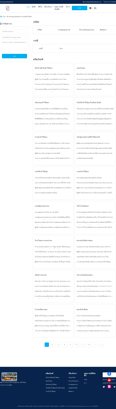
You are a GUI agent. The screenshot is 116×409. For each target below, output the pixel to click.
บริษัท (40, 30)
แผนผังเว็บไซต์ (73, 388)
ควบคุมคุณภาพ (64, 30)
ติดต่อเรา (103, 30)
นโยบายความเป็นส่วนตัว (25, 406)
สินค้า (34, 7)
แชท (79, 8)
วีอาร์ (68, 7)
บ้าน (28, 7)
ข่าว (61, 48)
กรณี (41, 48)
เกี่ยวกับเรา (48, 7)
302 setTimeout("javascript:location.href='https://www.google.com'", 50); (74, 381)
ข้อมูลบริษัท (72, 377)
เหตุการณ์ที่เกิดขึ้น (58, 8)
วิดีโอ (40, 7)
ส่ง (14, 56)
